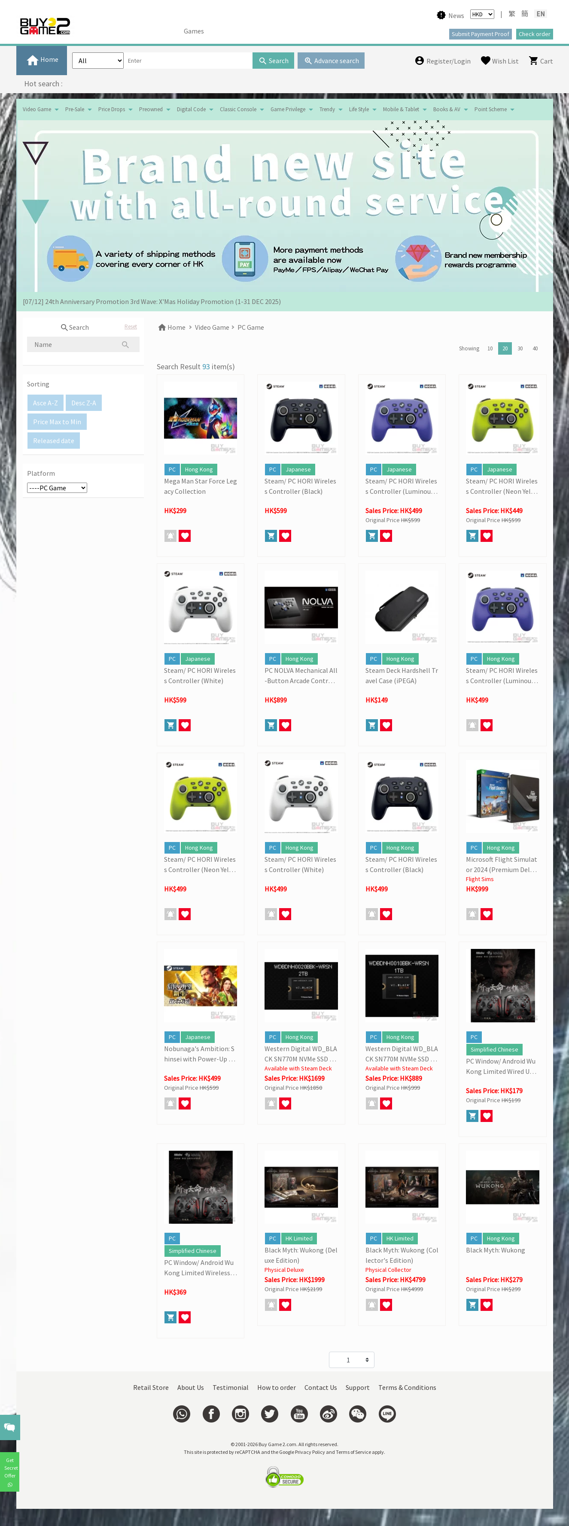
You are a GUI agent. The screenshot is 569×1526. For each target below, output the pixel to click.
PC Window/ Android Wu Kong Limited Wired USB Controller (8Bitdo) (501, 1066)
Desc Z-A (83, 402)
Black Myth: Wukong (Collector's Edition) (401, 1255)
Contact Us (320, 1387)
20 (505, 348)
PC (172, 469)
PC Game (250, 327)
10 (490, 348)
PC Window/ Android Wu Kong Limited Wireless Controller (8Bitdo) (199, 1268)
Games (194, 31)
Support (358, 1387)
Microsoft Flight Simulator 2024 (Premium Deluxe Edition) (501, 865)
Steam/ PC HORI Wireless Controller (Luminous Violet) (401, 486)
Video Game (37, 109)
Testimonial (231, 1387)
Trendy (327, 109)
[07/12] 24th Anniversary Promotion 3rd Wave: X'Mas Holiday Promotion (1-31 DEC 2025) (152, 301)
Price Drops (111, 109)
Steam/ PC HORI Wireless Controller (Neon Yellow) (502, 486)
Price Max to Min (57, 421)
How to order (276, 1387)
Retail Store (151, 1387)
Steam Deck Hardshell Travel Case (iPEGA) (401, 675)
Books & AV (446, 109)
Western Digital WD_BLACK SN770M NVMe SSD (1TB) (401, 1054)
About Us (190, 1387)
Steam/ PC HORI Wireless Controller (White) (200, 675)
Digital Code (191, 109)
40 (535, 348)
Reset (131, 326)
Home (171, 327)
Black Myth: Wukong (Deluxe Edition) (301, 1255)
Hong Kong (199, 469)
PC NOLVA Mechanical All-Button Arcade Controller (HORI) (301, 676)
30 (520, 348)
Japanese (298, 469)
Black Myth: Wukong (495, 1250)
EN (540, 13)
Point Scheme (491, 109)
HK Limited (299, 1238)
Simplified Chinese (494, 1049)
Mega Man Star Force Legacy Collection (200, 486)
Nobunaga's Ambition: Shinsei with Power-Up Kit (199, 1054)
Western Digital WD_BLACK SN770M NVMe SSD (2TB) (301, 1054)
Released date (53, 440)
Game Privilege (288, 109)
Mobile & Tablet (401, 109)
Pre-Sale (74, 109)
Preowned (151, 109)
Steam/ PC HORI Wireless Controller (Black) (300, 486)
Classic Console (238, 109)
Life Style (359, 109)
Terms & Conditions (407, 1387)
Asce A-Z (45, 402)
